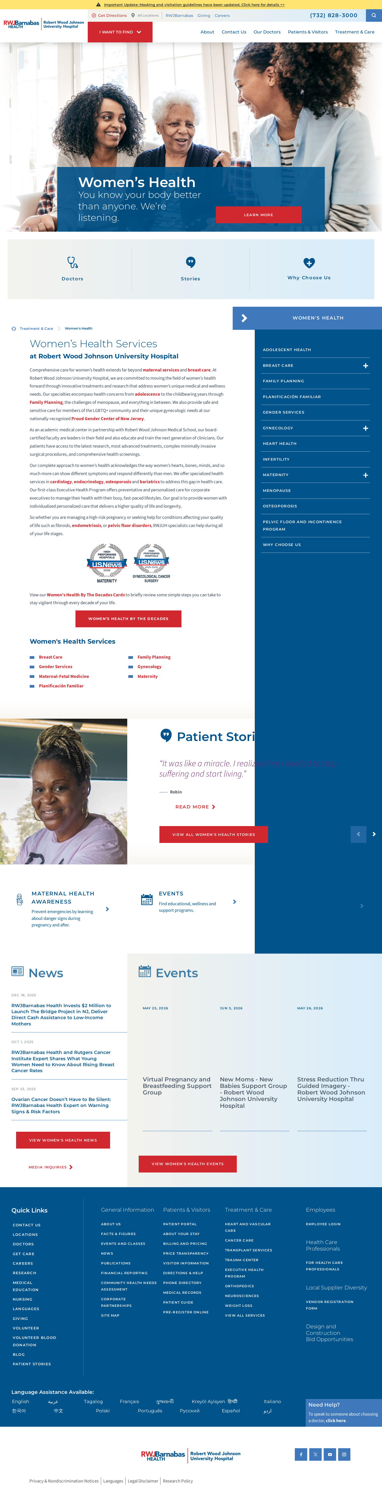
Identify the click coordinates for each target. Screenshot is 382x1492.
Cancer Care (239, 1240)
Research (25, 1273)
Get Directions (109, 15)
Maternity (148, 676)
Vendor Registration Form (330, 1305)
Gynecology (150, 666)
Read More (192, 806)
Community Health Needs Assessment (129, 1286)
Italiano (272, 1401)
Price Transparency (186, 1253)
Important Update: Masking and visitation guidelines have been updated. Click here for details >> (194, 4)
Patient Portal (180, 1224)
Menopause (277, 490)
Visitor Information (186, 1263)
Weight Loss (239, 1306)
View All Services (245, 1315)
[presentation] (270, 787)
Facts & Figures (118, 1234)
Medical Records (182, 1293)
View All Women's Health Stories (213, 834)
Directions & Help (183, 1273)
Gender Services (55, 666)
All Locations (145, 15)
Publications (116, 1263)
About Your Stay (181, 1234)
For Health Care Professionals (324, 1266)
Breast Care (50, 657)
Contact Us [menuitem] (234, 32)
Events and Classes (123, 1244)
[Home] (44, 25)
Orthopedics (239, 1286)
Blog (19, 1354)
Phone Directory (182, 1283)
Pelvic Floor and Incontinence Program (302, 525)
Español (231, 1410)
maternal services (161, 370)
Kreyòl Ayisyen (208, 1401)
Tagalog (93, 1401)
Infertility (276, 459)
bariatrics (150, 482)
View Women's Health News (63, 1140)
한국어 (19, 1410)
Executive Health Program (244, 1273)
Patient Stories (32, 1364)
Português (150, 1410)
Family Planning (46, 402)
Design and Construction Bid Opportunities (329, 1332)
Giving (204, 15)
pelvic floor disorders (129, 525)
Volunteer (26, 1328)
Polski (103, 1410)
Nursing (23, 1299)
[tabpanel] (63, 791)
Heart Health (280, 443)
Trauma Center (242, 1260)
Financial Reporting (124, 1273)
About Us (111, 1224)
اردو (268, 1410)
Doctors (73, 269)
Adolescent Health (287, 350)
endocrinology (89, 482)
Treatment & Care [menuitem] (355, 32)
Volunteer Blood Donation (35, 1341)
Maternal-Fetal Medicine (64, 676)
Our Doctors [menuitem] (267, 32)
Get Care (24, 1254)
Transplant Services (248, 1250)
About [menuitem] (207, 32)
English (20, 1401)
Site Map (110, 1315)
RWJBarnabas (179, 15)
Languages (26, 1309)
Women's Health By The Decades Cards (86, 595)
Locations (25, 1234)
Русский (190, 1410)
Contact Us (27, 1225)
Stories (191, 269)
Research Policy (178, 1481)
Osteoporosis (280, 506)
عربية (53, 1401)
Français (129, 1401)
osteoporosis (118, 482)
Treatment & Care (36, 328)
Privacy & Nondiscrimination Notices (64, 1481)
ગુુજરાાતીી (165, 1401)
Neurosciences (242, 1296)
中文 (58, 1410)
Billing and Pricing (185, 1244)
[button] (374, 15)
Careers (222, 15)
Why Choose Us (309, 269)
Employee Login (323, 1224)
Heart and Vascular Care (248, 1227)
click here (336, 1420)
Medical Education (26, 1286)
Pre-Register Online (186, 1312)
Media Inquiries (48, 1167)
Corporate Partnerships (116, 1302)
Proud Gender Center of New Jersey (107, 418)
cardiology (61, 482)
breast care (199, 370)
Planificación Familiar (61, 686)
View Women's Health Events (188, 1164)
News (107, 1253)
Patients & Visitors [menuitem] (308, 32)
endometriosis (86, 525)
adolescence (147, 394)
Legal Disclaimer (143, 1481)
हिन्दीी (232, 1401)
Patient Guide (178, 1302)
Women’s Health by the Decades (128, 618)
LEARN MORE (258, 215)
